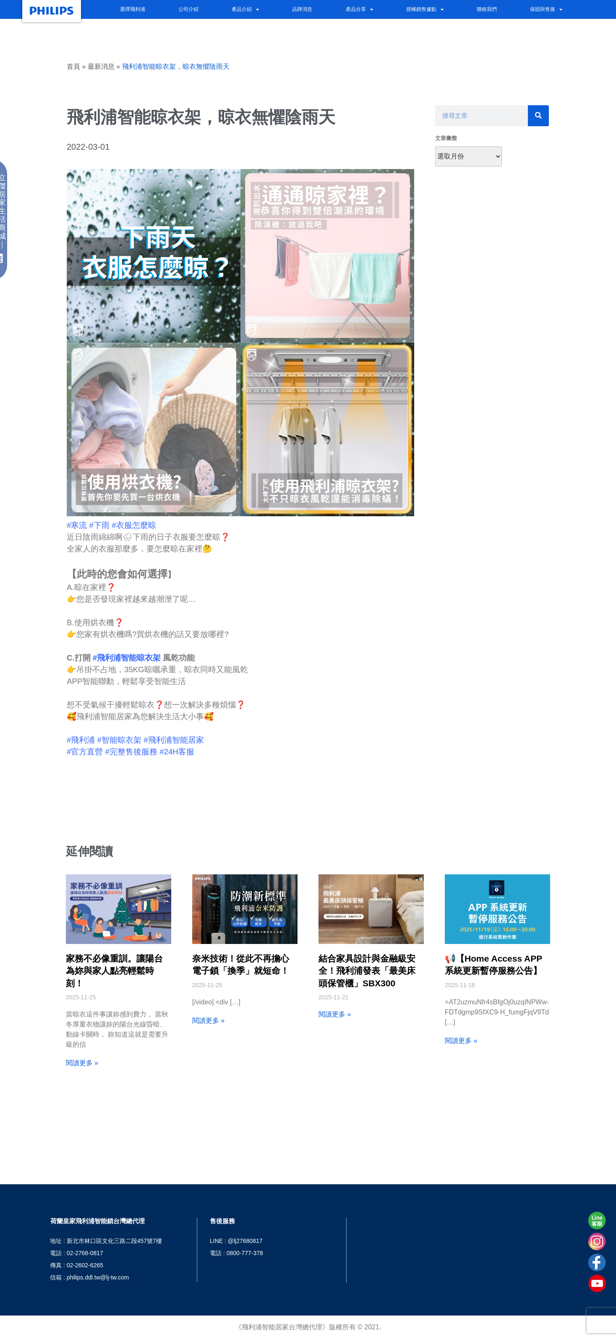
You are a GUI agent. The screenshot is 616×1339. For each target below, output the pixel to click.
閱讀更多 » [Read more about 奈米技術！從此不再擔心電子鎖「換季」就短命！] (208, 1020)
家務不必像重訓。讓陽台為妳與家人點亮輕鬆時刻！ (114, 971)
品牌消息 (302, 9)
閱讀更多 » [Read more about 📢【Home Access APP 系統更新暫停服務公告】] (461, 1040)
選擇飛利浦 (132, 9)
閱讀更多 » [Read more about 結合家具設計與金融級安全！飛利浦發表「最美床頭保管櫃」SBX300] (334, 1014)
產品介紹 (245, 9)
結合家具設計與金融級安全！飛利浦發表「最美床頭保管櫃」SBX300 (366, 971)
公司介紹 (188, 9)
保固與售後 (546, 9)
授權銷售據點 (425, 9)
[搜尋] (538, 115)
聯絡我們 (487, 9)
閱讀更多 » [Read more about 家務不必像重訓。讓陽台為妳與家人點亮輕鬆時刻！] (82, 1062)
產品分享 (359, 9)
